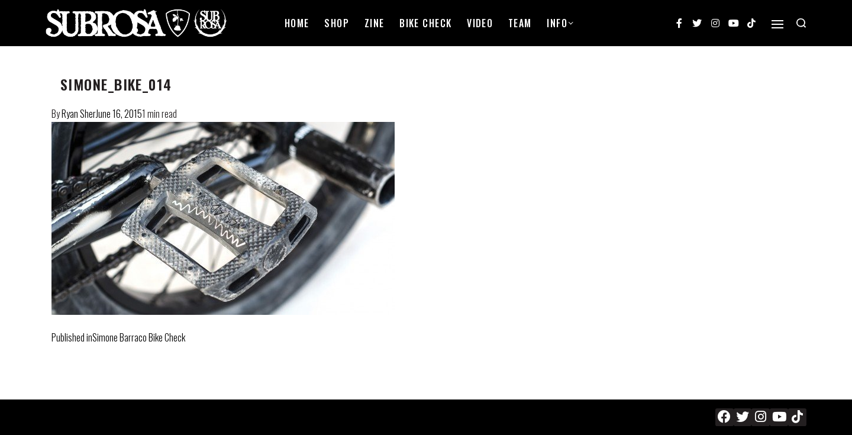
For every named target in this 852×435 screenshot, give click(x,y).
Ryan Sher (79, 114)
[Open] (777, 24)
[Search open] (801, 23)
